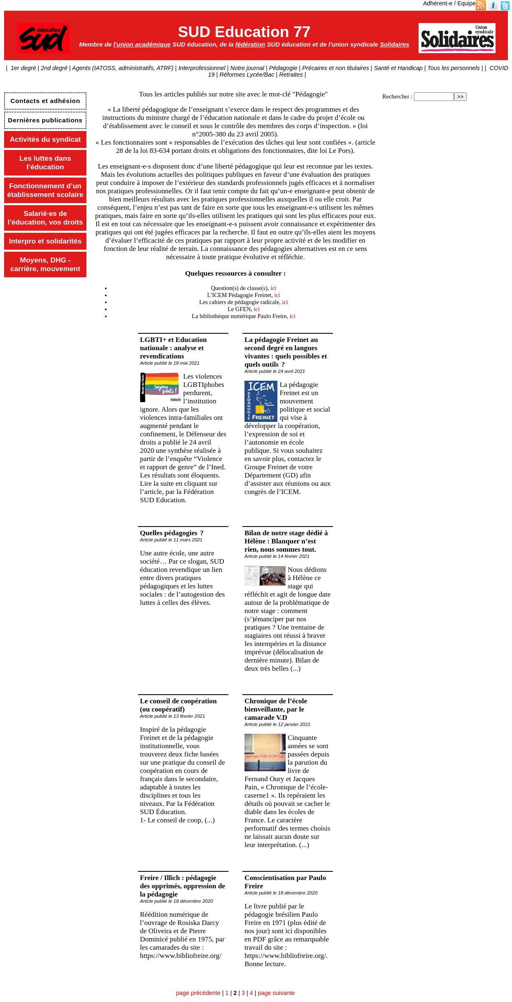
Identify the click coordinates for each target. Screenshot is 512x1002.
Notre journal (247, 68)
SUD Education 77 (244, 31)
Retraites (291, 74)
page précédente (198, 993)
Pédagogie (283, 68)
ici (273, 288)
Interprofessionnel (202, 68)
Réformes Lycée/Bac (246, 74)
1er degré (23, 68)
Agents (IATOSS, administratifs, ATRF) (123, 68)
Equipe (466, 3)
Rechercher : (397, 96)
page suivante (276, 993)
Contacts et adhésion (45, 100)
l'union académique (142, 44)
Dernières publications (45, 120)
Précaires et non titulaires (336, 68)
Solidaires (395, 44)
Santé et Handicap (398, 68)
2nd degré (54, 68)
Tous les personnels (454, 68)
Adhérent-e (437, 3)
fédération (250, 44)
